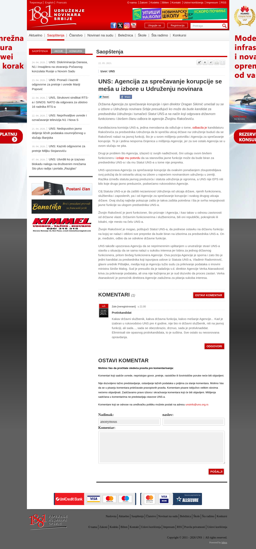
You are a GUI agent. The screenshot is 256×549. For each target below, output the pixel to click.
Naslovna (111, 516)
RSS (223, 2)
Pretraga (225, 25)
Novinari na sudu (100, 35)
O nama (132, 2)
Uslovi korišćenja (194, 2)
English (49, 2)
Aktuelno (35, 35)
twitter (120, 25)
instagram (127, 25)
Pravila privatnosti (194, 527)
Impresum (212, 2)
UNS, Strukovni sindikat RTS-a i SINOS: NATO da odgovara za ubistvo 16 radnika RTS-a (60, 102)
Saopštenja (55, 35)
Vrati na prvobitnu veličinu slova (205, 62)
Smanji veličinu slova (211, 62)
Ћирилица (36, 2)
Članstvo (76, 35)
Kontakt (177, 2)
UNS (56, 16)
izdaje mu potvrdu (128, 158)
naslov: (168, 415)
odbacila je (199, 127)
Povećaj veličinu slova (199, 62)
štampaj (216, 62)
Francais (62, 2)
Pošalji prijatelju (222, 62)
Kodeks (155, 2)
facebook (113, 25)
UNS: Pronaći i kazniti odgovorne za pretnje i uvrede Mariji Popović (56, 84)
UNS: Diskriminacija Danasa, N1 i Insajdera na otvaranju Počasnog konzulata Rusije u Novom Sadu (60, 66)
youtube (134, 25)
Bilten (165, 2)
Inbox (224, 542)
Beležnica (125, 35)
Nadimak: (106, 415)
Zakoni (144, 2)
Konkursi (179, 35)
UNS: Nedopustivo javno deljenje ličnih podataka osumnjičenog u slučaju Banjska (59, 133)
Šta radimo (159, 35)
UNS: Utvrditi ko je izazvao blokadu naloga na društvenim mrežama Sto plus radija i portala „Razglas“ (59, 164)
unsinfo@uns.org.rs (197, 404)
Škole (142, 35)
